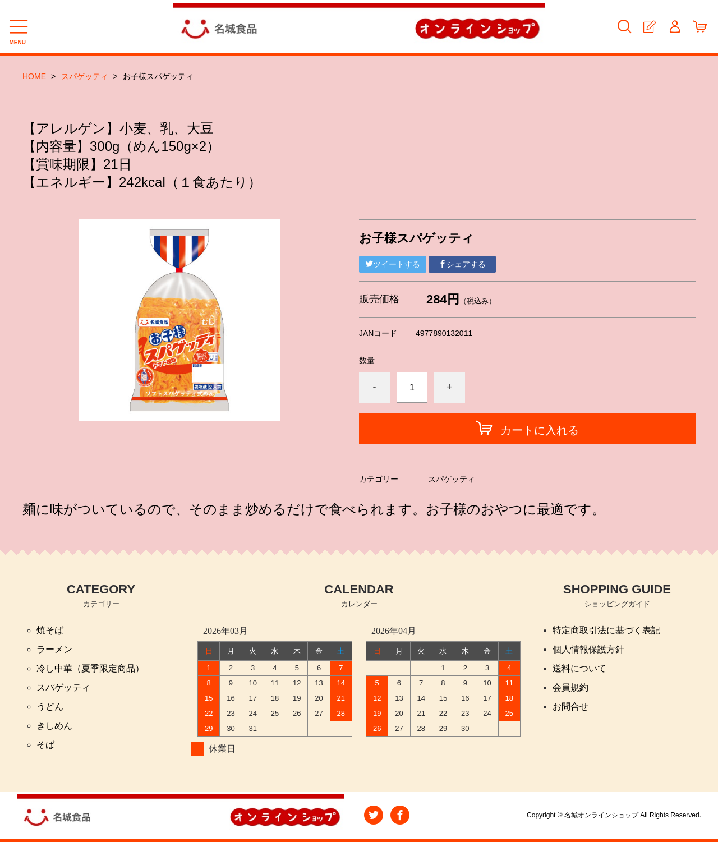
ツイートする (392, 264)
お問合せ (570, 706)
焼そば (49, 630)
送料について (579, 668)
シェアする (462, 264)
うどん (49, 706)
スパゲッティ (84, 76)
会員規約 (570, 687)
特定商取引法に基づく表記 (606, 630)
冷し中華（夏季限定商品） (90, 668)
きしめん (54, 725)
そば (45, 744)
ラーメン (54, 649)
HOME (34, 76)
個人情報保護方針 (588, 649)
